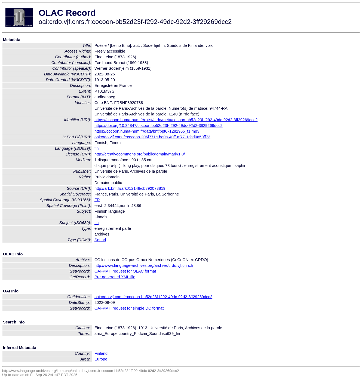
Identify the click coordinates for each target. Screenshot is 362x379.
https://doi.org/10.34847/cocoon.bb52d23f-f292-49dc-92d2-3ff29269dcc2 (158, 125)
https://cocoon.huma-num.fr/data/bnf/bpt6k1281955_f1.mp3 (146, 131)
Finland (101, 353)
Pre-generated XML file (114, 277)
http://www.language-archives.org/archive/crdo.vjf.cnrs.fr (144, 265)
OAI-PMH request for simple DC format (129, 308)
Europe (100, 359)
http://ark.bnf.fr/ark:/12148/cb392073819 (129, 188)
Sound (100, 240)
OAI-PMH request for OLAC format (125, 271)
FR (97, 200)
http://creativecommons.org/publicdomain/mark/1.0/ (139, 154)
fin (96, 148)
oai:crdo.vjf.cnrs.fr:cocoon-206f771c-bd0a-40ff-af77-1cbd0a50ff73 (152, 137)
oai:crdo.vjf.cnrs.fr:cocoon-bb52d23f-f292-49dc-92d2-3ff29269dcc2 (153, 297)
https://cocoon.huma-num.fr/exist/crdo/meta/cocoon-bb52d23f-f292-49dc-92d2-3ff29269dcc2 (175, 120)
